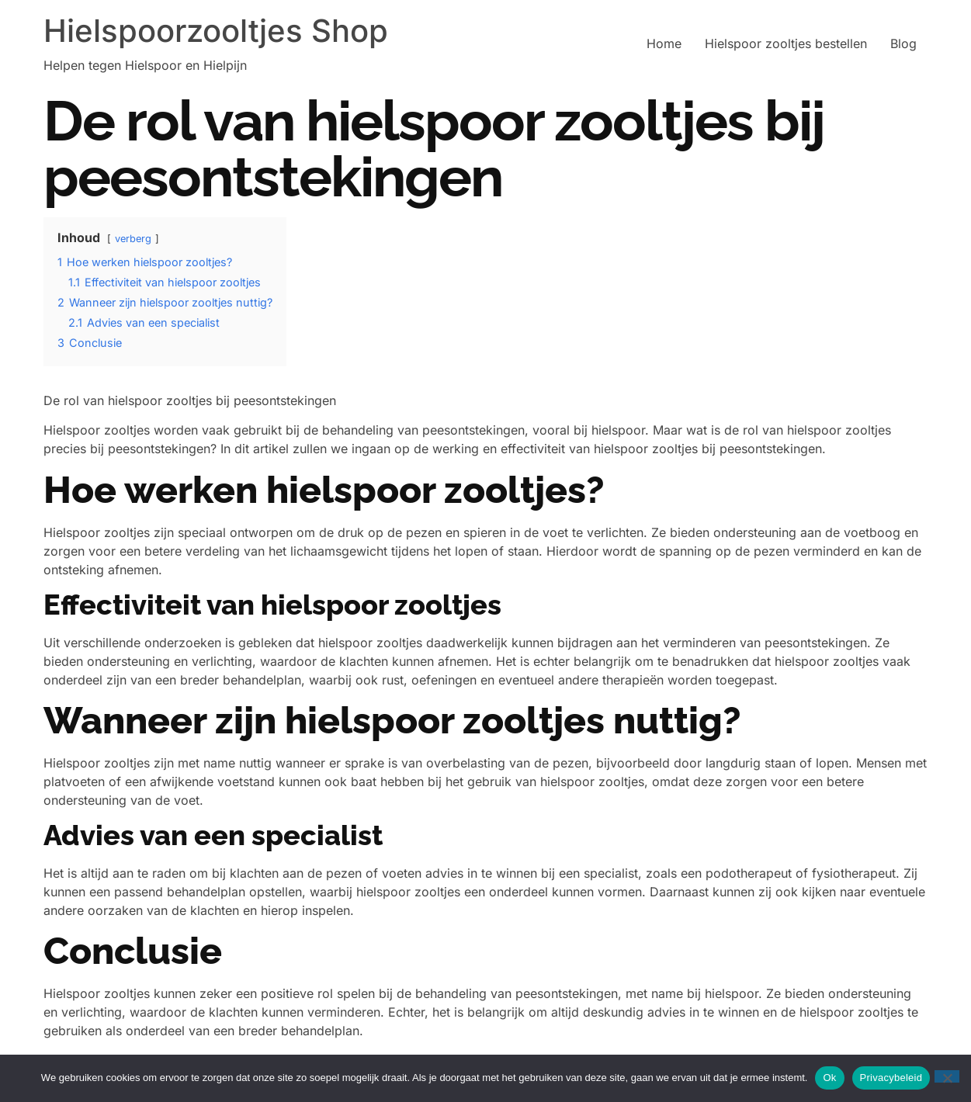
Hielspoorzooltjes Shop (215, 31)
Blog (903, 43)
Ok (829, 1077)
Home (664, 43)
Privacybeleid (891, 1077)
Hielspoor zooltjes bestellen (786, 43)
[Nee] (947, 1076)
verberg (133, 238)
